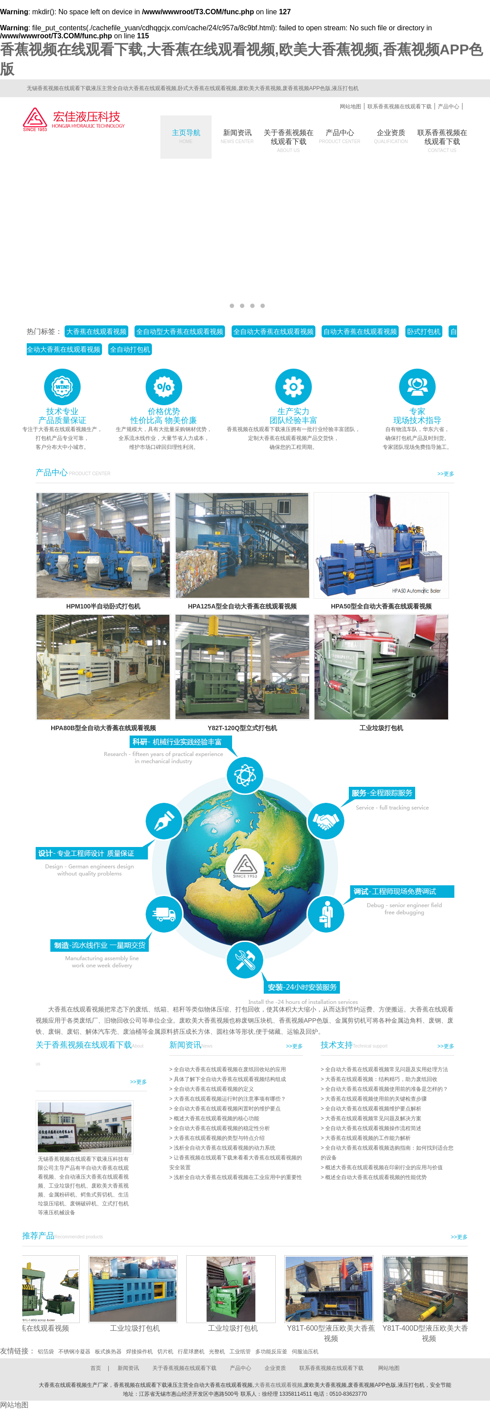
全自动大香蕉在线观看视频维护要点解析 (373, 1109)
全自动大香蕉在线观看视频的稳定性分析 (222, 1128)
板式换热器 (108, 1351)
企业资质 (391, 136)
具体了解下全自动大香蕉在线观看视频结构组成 (230, 1079)
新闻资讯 (237, 136)
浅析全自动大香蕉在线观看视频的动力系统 (224, 1148)
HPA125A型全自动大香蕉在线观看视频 (242, 606)
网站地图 (350, 106)
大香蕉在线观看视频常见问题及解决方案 (373, 1118)
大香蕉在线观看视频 (96, 331)
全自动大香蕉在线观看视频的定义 (214, 1089)
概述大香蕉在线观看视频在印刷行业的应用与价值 (384, 1167)
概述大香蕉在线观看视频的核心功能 (216, 1118)
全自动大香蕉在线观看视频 (273, 331)
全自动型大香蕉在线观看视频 (179, 331)
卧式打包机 (424, 331)
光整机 (217, 1351)
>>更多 (445, 474)
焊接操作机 (139, 1351)
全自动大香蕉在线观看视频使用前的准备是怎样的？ (386, 1089)
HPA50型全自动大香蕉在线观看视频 (381, 606)
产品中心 (448, 106)
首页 (95, 1368)
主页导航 (186, 136)
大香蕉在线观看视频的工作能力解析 (368, 1138)
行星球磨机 (191, 1351)
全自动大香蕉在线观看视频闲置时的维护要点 (227, 1109)
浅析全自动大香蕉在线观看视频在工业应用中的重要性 (238, 1177)
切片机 (165, 1351)
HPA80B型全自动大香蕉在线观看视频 (103, 728)
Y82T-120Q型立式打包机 (242, 728)
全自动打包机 (130, 349)
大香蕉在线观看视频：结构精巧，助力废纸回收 (381, 1079)
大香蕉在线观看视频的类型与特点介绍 (219, 1138)
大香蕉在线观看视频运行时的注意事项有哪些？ (230, 1099)
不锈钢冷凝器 (74, 1351)
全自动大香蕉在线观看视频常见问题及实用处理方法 (386, 1069)
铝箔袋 (46, 1351)
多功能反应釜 (271, 1351)
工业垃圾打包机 (381, 728)
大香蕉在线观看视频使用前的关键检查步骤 (376, 1099)
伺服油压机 (305, 1351)
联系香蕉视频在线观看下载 (400, 106)
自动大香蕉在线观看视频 (360, 331)
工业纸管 (240, 1351)
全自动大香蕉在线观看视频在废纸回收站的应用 (230, 1069)
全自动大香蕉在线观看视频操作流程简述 (373, 1128)
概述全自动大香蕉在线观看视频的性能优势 (376, 1177)
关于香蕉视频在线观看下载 (184, 1368)
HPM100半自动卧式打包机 (103, 606)
